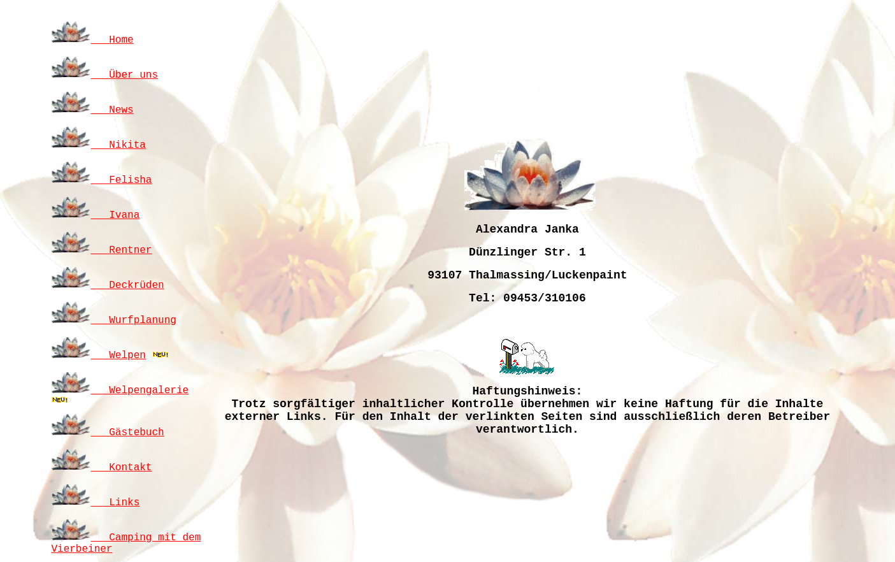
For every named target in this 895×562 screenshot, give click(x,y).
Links (95, 502)
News (92, 110)
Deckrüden (107, 285)
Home (92, 40)
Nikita (98, 145)
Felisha (101, 180)
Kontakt (101, 467)
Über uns (104, 75)
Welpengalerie (120, 390)
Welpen (98, 355)
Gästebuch (107, 432)
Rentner (101, 250)
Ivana (95, 215)
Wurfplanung (113, 320)
